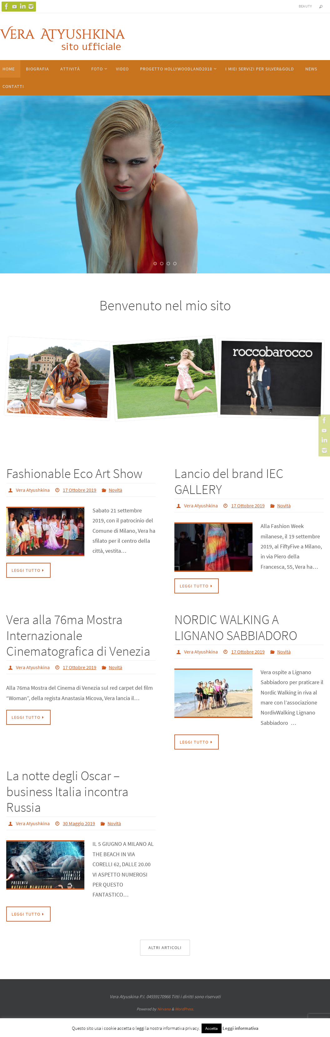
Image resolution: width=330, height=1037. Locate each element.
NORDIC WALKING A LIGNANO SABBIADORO (235, 627)
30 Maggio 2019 (79, 823)
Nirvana (164, 1009)
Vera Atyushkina (33, 490)
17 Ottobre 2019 (79, 490)
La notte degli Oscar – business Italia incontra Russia (67, 791)
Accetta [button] (211, 1028)
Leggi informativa (240, 1028)
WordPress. (184, 1009)
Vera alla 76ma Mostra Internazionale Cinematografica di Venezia (78, 635)
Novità (115, 490)
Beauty (305, 6)
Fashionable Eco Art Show (74, 473)
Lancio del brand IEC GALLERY (228, 481)
